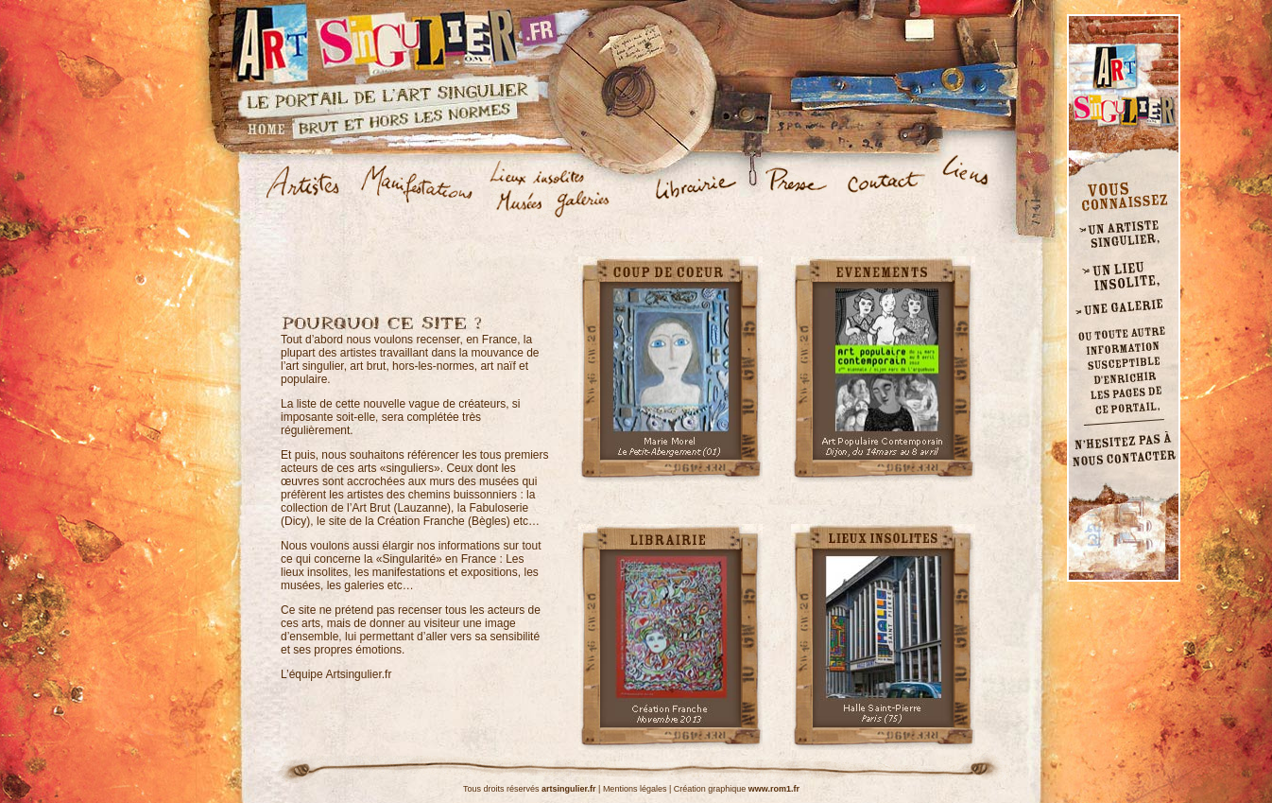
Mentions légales (635, 789)
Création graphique (736, 789)
